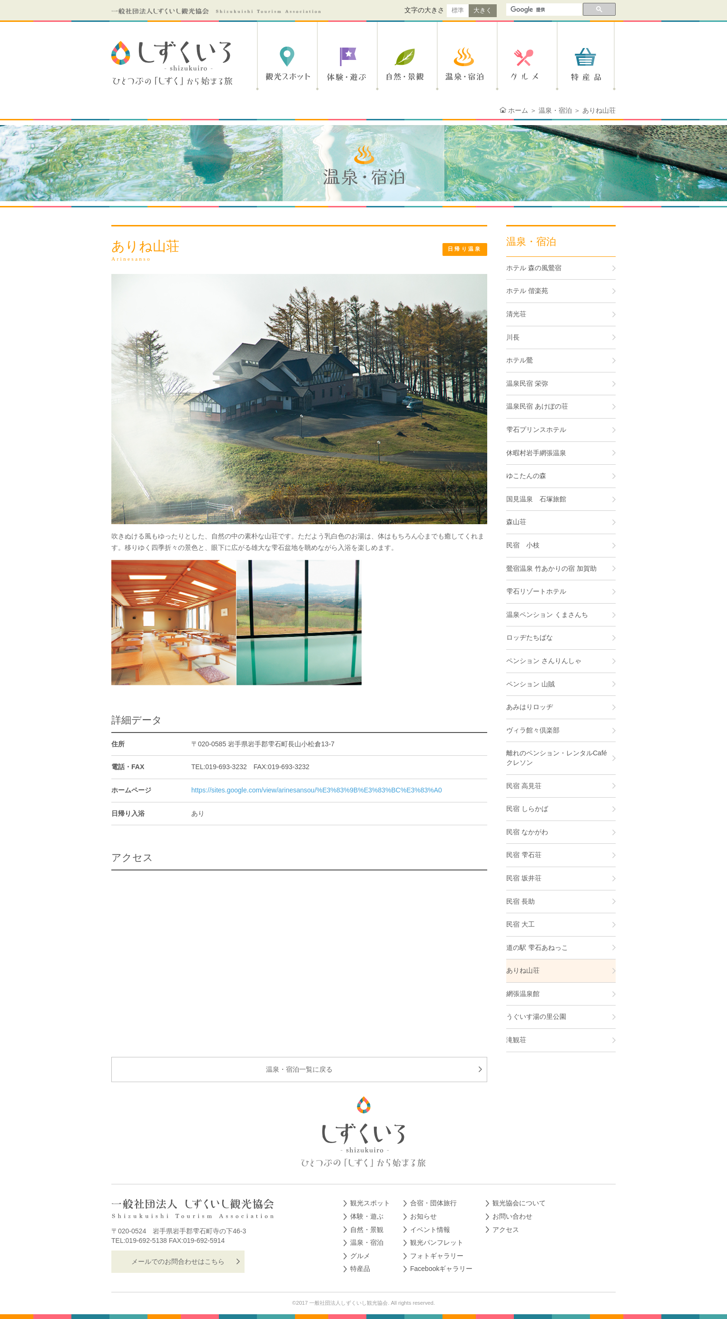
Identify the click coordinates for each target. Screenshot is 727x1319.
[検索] (543, 10)
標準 (458, 10)
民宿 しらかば (527, 808)
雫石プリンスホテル (536, 429)
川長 (513, 337)
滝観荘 (516, 1040)
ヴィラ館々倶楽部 (533, 730)
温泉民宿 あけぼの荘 (537, 406)
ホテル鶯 (519, 360)
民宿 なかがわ (527, 832)
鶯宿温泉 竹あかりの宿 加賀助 (551, 568)
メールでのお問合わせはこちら (178, 1261)
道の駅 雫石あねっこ (537, 947)
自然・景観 (406, 63)
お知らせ (423, 1216)
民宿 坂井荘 (523, 878)
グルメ (526, 63)
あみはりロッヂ (529, 707)
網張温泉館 (523, 993)
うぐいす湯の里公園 (536, 1016)
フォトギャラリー (436, 1256)
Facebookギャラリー (441, 1268)
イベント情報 (430, 1229)
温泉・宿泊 (466, 63)
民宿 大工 (520, 924)
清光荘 (516, 314)
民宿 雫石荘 (523, 855)
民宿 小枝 (523, 545)
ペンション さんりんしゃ (543, 660)
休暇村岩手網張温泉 (536, 453)
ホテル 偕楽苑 (527, 290)
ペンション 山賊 (530, 684)
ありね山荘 (523, 970)
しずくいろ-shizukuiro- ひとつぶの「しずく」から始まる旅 (175, 63)
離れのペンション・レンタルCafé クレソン (556, 757)
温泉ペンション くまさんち (547, 614)
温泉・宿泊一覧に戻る (299, 1069)
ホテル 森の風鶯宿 (533, 268)
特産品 (586, 63)
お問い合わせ (512, 1216)
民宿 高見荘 (523, 786)
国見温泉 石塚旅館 (536, 499)
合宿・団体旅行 (433, 1203)
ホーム (518, 110)
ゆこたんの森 (526, 475)
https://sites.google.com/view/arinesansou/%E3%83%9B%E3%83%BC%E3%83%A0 (316, 790)
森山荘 (516, 522)
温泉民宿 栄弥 (527, 383)
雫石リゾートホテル (536, 591)
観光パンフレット (436, 1242)
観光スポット (286, 63)
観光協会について (519, 1203)
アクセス (505, 1229)
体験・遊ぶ (346, 63)
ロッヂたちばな (529, 637)
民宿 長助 (520, 901)
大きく (482, 10)
